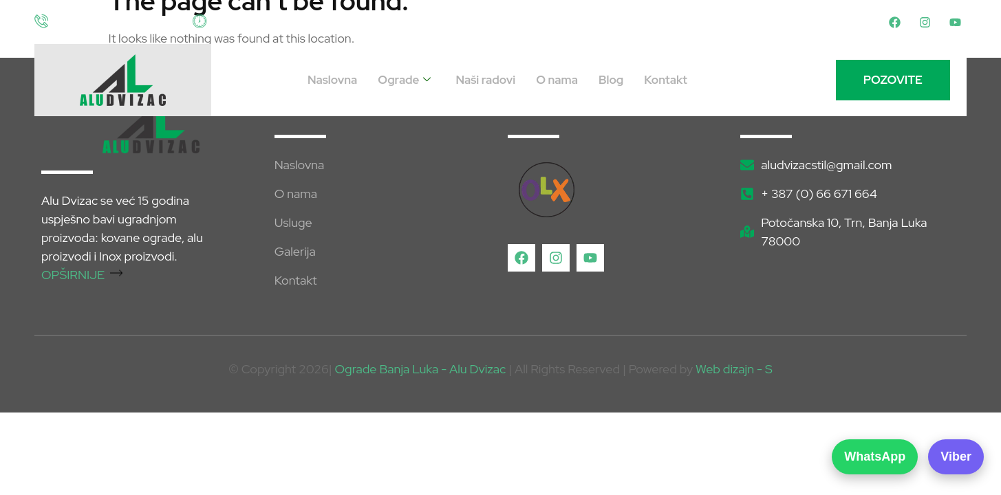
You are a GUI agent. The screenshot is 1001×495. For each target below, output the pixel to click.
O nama (557, 79)
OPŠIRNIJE (81, 275)
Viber (955, 456)
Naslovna (332, 79)
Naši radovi (485, 79)
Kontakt (665, 79)
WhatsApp (874, 456)
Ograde (404, 80)
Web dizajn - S (734, 369)
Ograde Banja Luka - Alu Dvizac (420, 369)
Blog (611, 79)
